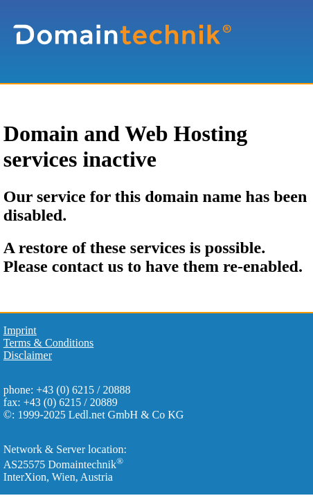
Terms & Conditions (48, 343)
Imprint (20, 330)
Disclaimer (27, 355)
